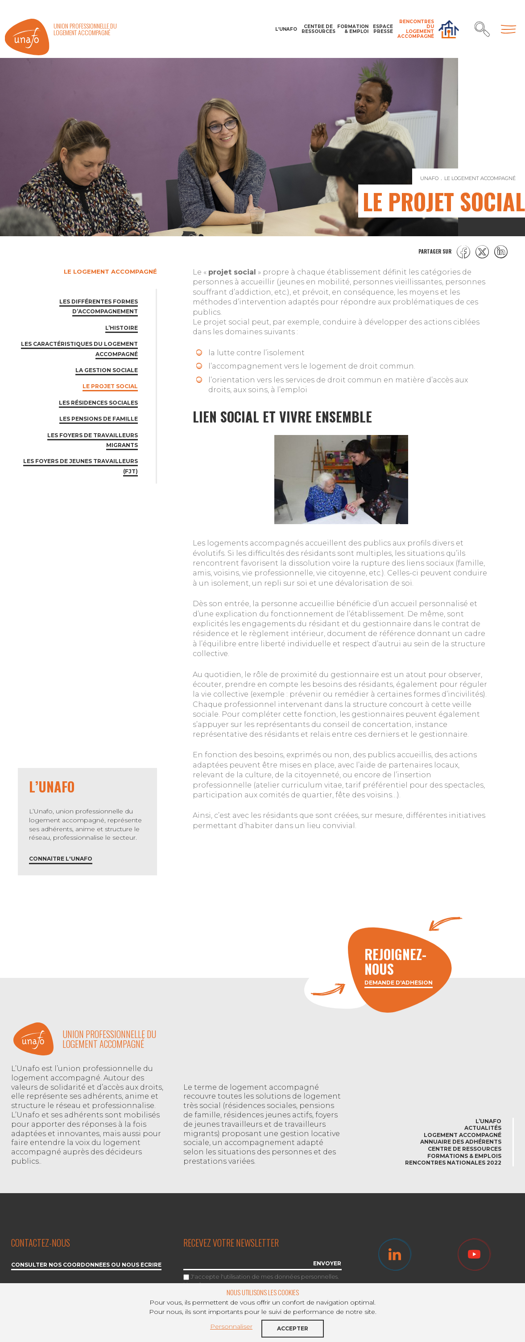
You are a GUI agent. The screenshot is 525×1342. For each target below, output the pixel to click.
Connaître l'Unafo (60, 859)
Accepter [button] (292, 1328)
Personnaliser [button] (231, 1326)
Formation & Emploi (352, 29)
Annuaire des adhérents (460, 1141)
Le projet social (110, 386)
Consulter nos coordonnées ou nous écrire (86, 1265)
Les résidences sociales (98, 402)
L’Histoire (121, 327)
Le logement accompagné (110, 271)
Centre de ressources (317, 29)
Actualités (482, 1127)
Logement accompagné (462, 1135)
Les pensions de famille (98, 418)
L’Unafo (286, 29)
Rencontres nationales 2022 (453, 1162)
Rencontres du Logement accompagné (415, 29)
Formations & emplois (464, 1156)
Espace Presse (383, 29)
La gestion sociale (106, 370)
